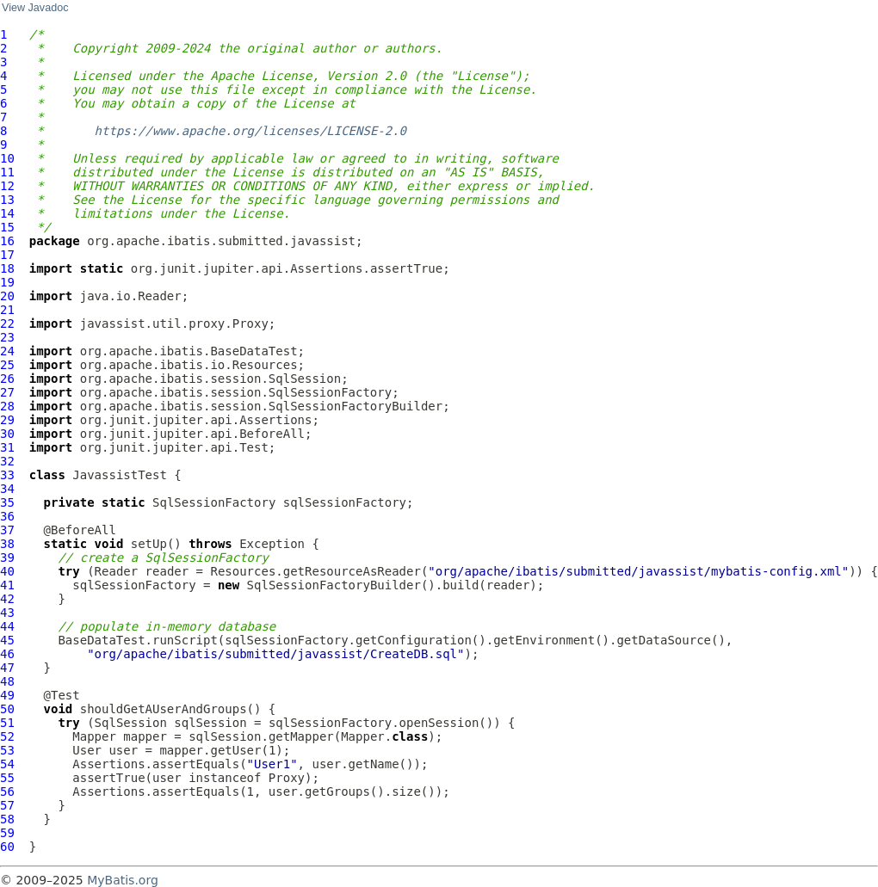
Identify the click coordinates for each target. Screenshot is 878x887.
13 (7, 199)
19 (7, 282)
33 (7, 475)
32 (7, 461)
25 (7, 365)
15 (7, 227)
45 (7, 640)
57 (7, 805)
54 (7, 764)
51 (7, 723)
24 (7, 351)
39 (7, 557)
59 (7, 833)
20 (7, 296)
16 (7, 241)
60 (7, 846)
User (87, 750)
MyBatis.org (122, 880)
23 (7, 337)
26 (7, 378)
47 (7, 667)
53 (7, 750)
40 (7, 571)
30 (7, 433)
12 (7, 186)
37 (7, 530)
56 (7, 791)
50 (7, 709)
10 (7, 158)
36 (7, 516)
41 (7, 585)
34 (7, 489)
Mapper (94, 736)
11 (7, 172)
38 (7, 544)
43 (7, 612)
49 (7, 695)
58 (7, 819)
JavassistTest (119, 475)
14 (7, 213)
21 (7, 310)
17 (7, 255)
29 (7, 420)
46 (7, 654)
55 (7, 778)
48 (7, 681)
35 (7, 502)
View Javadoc (35, 8)
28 (7, 406)
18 (7, 268)
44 (7, 626)
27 (7, 392)
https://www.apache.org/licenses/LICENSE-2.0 (250, 131)
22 (7, 323)
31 (7, 447)
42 (7, 599)
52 (7, 736)
